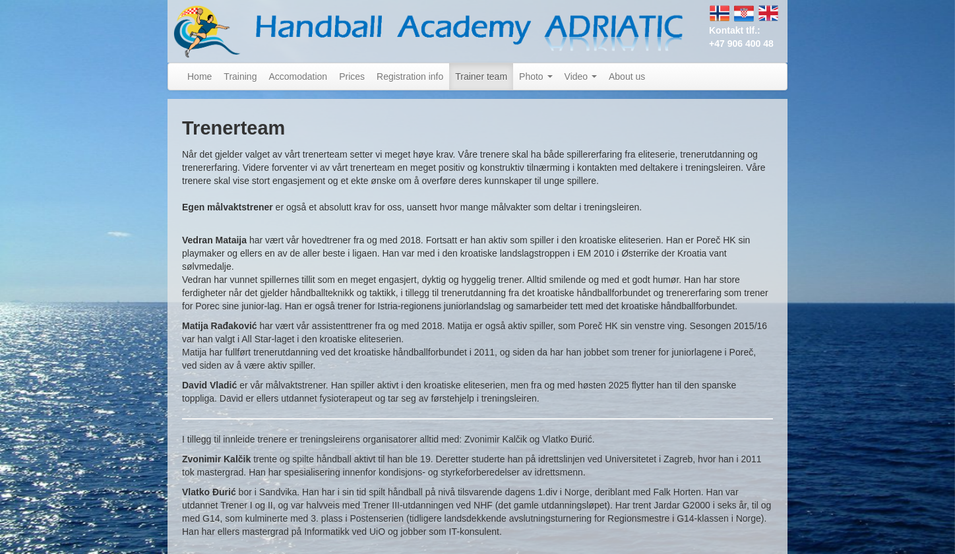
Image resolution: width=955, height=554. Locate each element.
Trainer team (481, 76)
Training (240, 76)
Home (199, 76)
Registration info (410, 76)
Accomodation (297, 76)
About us (627, 76)
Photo (535, 76)
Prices (352, 76)
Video (581, 76)
